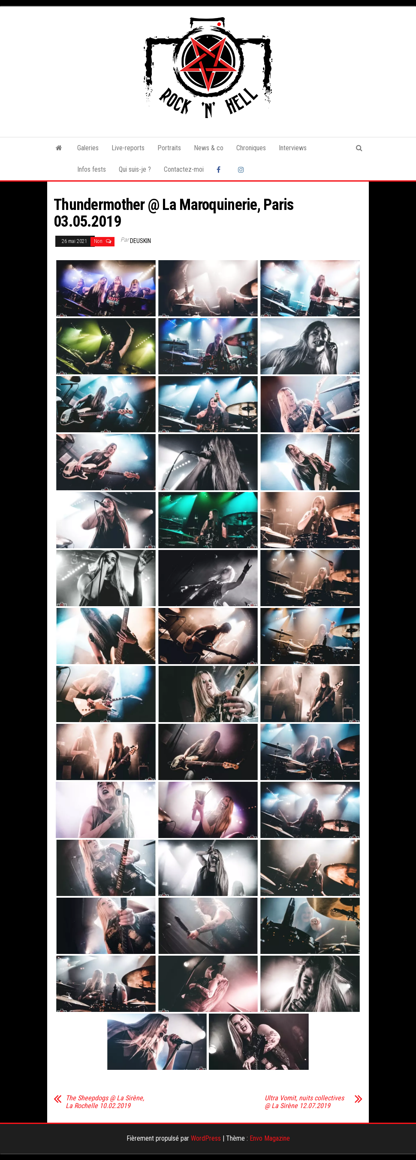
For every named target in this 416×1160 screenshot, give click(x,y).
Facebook (221, 169)
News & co (208, 148)
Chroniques (251, 148)
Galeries (88, 148)
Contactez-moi (184, 169)
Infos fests (91, 169)
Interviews (293, 148)
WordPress (206, 1138)
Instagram (242, 169)
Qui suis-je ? (135, 169)
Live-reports (128, 148)
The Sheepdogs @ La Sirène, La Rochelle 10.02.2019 (105, 1102)
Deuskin (140, 240)
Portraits (169, 148)
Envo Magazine (270, 1138)
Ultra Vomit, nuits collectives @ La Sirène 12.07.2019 (304, 1102)
